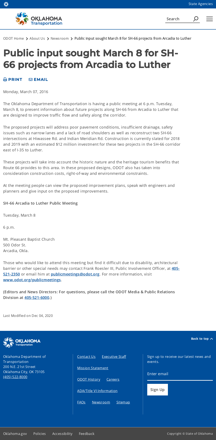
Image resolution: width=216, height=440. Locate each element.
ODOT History (88, 379)
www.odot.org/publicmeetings (32, 279)
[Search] (182, 19)
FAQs (81, 402)
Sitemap (123, 402)
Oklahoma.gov (15, 433)
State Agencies (201, 3)
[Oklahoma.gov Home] (6, 4)
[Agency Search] (196, 19)
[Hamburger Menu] (209, 19)
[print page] (12, 80)
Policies (39, 433)
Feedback (86, 433)
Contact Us (86, 356)
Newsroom (101, 402)
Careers (113, 379)
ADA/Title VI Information (97, 390)
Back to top (202, 338)
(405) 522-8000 (15, 377)
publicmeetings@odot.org (75, 274)
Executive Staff (114, 356)
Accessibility (62, 433)
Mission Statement (92, 368)
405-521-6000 (36, 297)
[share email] (38, 80)
